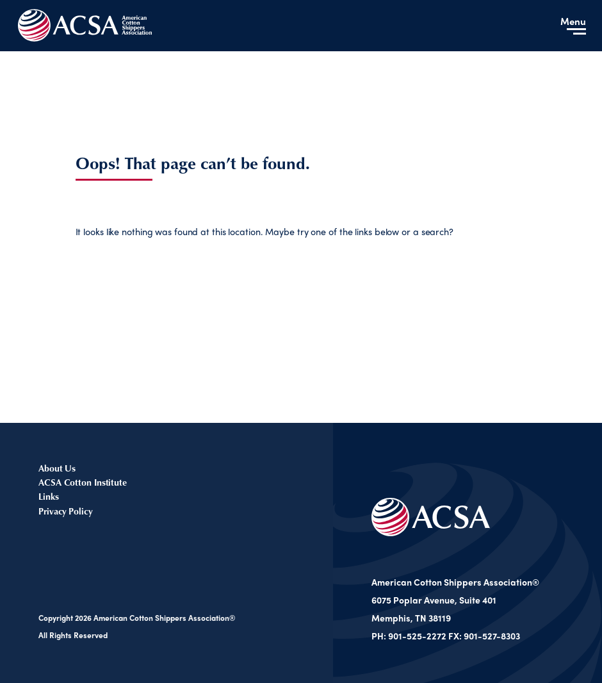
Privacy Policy (65, 511)
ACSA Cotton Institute (82, 482)
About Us (57, 468)
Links (48, 496)
